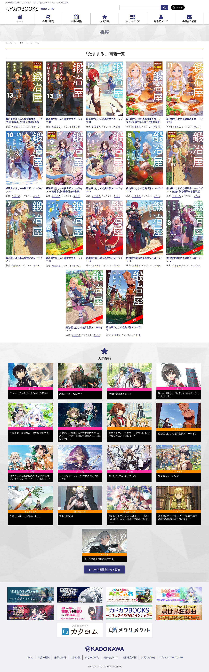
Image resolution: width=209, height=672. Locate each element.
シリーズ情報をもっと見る (104, 569)
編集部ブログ (161, 21)
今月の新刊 (48, 21)
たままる (16, 127)
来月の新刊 (76, 21)
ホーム (19, 21)
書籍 (22, 43)
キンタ (36, 127)
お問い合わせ (148, 657)
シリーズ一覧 (133, 21)
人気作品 (104, 21)
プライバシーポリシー (171, 657)
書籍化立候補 (189, 21)
